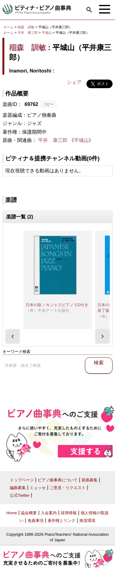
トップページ (22, 480)
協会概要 (29, 513)
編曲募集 (18, 487)
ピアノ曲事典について (58, 480)
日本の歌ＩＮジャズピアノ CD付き (57, 305)
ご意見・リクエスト (68, 487)
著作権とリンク (61, 520)
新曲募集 (90, 480)
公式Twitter (19, 495)
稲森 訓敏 (25, 27)
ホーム (8, 27)
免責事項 (36, 520)
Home (11, 513)
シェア (74, 82)
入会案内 (49, 513)
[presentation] (12, 336)
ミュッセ (38, 487)
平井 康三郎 (27, 32)
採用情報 (69, 513)
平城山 (47, 32)
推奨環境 (87, 520)
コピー (49, 104)
